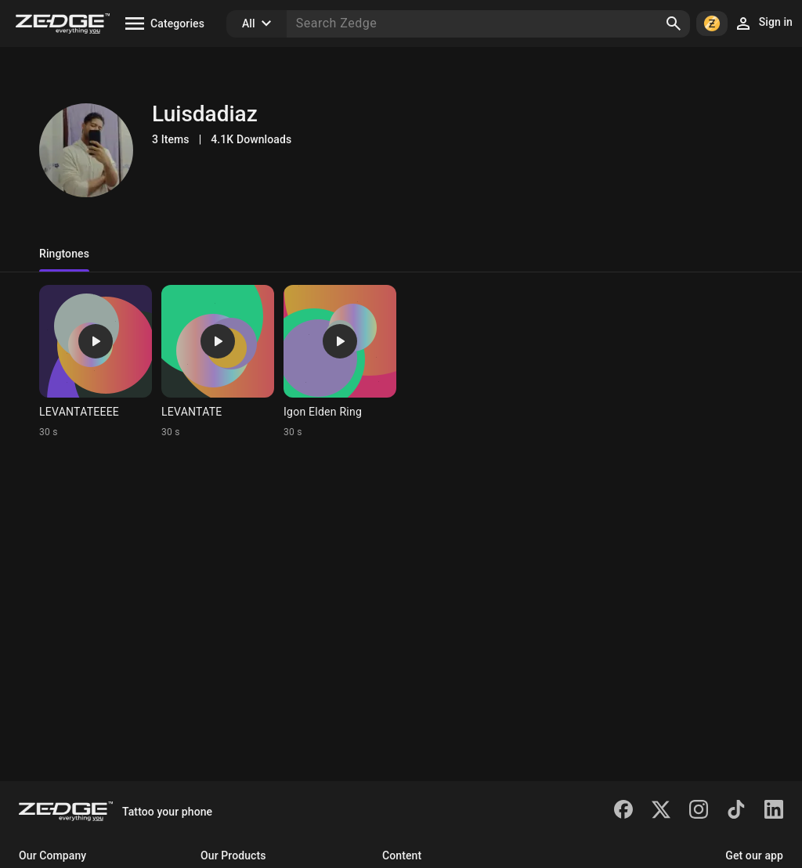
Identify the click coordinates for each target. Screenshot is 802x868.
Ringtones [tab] (64, 253)
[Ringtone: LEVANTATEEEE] (95, 361)
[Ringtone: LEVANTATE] (217, 361)
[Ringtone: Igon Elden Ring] (340, 361)
